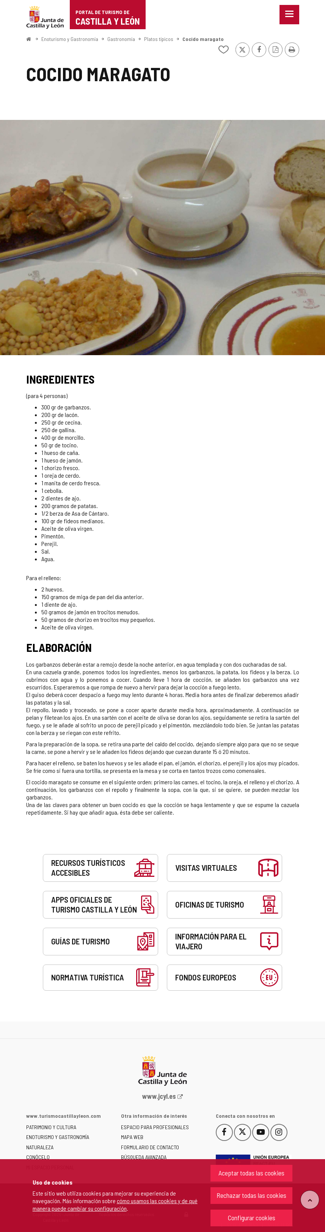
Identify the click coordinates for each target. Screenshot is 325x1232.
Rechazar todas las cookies (251, 1195)
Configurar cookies (251, 1217)
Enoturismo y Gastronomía (69, 39)
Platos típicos (158, 39)
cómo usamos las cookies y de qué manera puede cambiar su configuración (115, 1204)
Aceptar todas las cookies (251, 1173)
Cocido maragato (203, 39)
